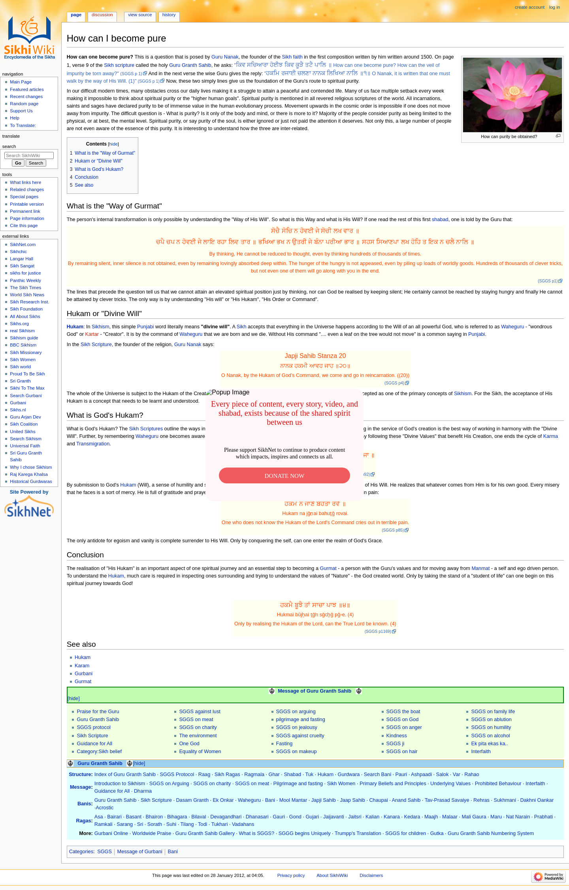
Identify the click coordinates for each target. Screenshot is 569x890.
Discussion (102, 14)
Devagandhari (225, 817)
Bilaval (198, 817)
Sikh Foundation (26, 309)
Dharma (143, 791)
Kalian (372, 817)
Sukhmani (505, 800)
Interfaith (480, 751)
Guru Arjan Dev (25, 417)
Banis (84, 804)
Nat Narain (518, 817)
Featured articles (26, 89)
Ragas (83, 821)
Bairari (114, 817)
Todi (202, 824)
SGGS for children (405, 833)
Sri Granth (20, 381)
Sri (140, 824)
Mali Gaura (474, 817)
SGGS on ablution (491, 719)
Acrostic (104, 807)
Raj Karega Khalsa (29, 474)
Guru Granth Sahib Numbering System (491, 833)
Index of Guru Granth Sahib (125, 774)
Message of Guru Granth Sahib (314, 691)
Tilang (187, 824)
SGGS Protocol (177, 774)
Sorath (154, 824)
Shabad (292, 774)
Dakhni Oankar (537, 800)
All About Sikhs (25, 316)
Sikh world (20, 366)
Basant (134, 817)
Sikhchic (18, 251)
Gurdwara (349, 774)
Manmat (480, 568)
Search (9, 146)
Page (76, 14)
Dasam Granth (192, 800)
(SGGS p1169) (378, 631)
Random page (24, 103)
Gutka (437, 833)
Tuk (309, 774)
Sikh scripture (119, 65)
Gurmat (328, 568)
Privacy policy (291, 875)
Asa (98, 817)
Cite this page (24, 225)
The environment (198, 736)
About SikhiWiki (332, 875)
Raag (204, 774)
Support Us (21, 110)
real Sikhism (22, 330)
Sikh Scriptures (146, 429)
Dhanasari (257, 817)
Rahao (471, 774)
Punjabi (145, 326)
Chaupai (378, 800)
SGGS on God (402, 719)
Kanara (392, 817)
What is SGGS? (257, 833)
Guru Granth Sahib (190, 65)
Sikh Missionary (25, 352)
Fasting (284, 743)
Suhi (171, 824)
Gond (295, 817)
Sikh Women (341, 783)
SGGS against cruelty (300, 736)
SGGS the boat (403, 711)
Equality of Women (200, 751)
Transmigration (92, 444)
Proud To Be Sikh (27, 373)
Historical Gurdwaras (31, 481)
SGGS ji (395, 743)
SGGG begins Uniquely (305, 833)
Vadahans (243, 824)
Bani (270, 800)
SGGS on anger (404, 727)
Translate (11, 136)
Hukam (75, 326)
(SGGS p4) (394, 383)
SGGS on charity (198, 727)
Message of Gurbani (139, 851)
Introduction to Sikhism (119, 783)
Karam (82, 665)
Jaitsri (354, 817)
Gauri (279, 817)
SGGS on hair (402, 751)
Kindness (396, 736)
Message (80, 787)
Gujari (312, 817)
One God (189, 743)
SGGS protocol (93, 727)
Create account (530, 7)
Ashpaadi (421, 774)
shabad (440, 219)
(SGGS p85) (393, 530)
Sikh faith (292, 57)
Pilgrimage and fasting (298, 783)
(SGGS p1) (548, 281)
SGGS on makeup (296, 751)
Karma (550, 436)
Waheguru (512, 326)
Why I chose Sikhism (31, 467)
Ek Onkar (223, 800)
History (169, 14)
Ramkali (103, 824)
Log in (554, 7)
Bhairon (154, 817)
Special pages (24, 196)
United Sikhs (22, 431)
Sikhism (100, 326)
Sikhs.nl (18, 409)
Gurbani (83, 673)
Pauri (401, 774)
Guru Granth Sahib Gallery (205, 833)
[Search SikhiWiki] (29, 155)
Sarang (125, 824)
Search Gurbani (25, 395)
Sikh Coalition (24, 424)
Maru (496, 817)
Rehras (481, 800)
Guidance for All (94, 743)
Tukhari (219, 824)
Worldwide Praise (151, 833)
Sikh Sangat (22, 265)
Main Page (21, 82)
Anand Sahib (406, 800)
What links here (25, 182)
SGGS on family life (493, 711)
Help (14, 118)
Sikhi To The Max (27, 388)
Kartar (92, 334)
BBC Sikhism (23, 345)
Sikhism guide (24, 337)
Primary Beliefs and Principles (393, 783)
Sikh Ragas (227, 774)
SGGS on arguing (296, 711)
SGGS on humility (491, 727)
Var (456, 774)
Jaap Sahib (352, 800)
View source (140, 14)
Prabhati (543, 817)
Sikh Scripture (96, 344)
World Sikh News (27, 294)
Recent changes (26, 96)
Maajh (431, 817)
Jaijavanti (333, 817)
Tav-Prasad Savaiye (447, 800)
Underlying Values (450, 783)
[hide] (74, 698)
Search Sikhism (25, 438)
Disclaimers (371, 875)
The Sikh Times (25, 287)
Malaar (450, 817)
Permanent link (25, 211)
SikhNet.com (23, 244)
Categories (81, 851)
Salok (442, 774)
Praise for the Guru (98, 711)
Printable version (26, 204)
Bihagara (177, 817)
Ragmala (254, 774)
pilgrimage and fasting (300, 719)
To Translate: (23, 125)
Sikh (242, 326)
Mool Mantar (293, 800)
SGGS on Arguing (169, 783)
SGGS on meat (196, 719)
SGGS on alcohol (490, 736)
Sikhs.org (19, 323)
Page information (27, 218)
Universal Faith (25, 445)
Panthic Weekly (25, 280)
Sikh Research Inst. (29, 301)
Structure (80, 774)
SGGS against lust (199, 711)
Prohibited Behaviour (498, 783)
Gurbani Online (111, 833)
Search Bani (377, 774)
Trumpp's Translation (358, 833)
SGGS (104, 851)
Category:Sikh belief (99, 751)
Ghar (274, 774)
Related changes (27, 189)
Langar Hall (21, 258)
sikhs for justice (25, 273)
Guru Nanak (224, 57)
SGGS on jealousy (296, 727)
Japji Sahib (323, 800)
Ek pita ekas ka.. (489, 743)
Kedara (412, 817)
